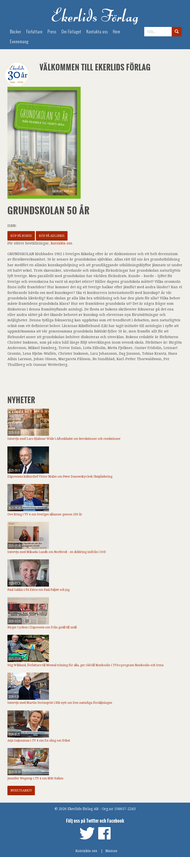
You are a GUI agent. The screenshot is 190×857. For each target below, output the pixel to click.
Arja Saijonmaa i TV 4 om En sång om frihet (38, 740)
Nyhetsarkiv (21, 790)
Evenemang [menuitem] (19, 42)
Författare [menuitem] (34, 32)
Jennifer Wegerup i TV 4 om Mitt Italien (35, 778)
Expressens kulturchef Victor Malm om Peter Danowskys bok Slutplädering (59, 476)
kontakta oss (61, 243)
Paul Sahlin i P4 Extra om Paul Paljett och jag (38, 590)
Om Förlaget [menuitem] (71, 32)
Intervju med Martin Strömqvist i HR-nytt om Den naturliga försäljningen (59, 702)
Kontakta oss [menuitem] (97, 32)
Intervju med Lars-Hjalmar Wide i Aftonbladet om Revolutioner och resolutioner (63, 438)
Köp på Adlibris (52, 236)
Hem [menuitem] (116, 32)
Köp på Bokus (21, 236)
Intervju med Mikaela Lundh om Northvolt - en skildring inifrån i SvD (56, 552)
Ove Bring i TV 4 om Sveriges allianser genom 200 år (44, 514)
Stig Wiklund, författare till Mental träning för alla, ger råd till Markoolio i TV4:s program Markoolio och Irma (85, 665)
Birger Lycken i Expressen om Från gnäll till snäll (42, 627)
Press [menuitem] (52, 32)
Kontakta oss (86, 851)
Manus (111, 851)
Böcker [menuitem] (15, 32)
